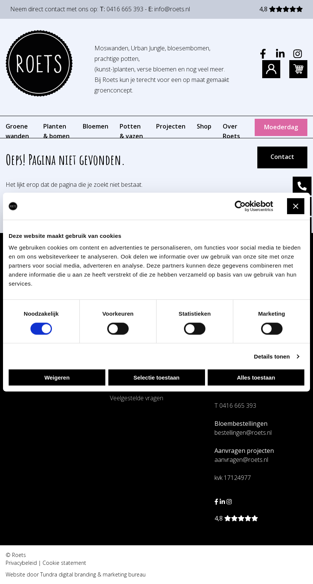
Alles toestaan (256, 377)
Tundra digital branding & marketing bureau (93, 574)
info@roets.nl (172, 9)
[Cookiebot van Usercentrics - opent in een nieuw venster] (240, 206)
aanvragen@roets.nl (241, 459)
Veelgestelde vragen (136, 398)
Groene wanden (17, 131)
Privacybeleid (21, 562)
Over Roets (231, 131)
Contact (282, 157)
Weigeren (57, 377)
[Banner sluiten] (295, 206)
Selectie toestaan (157, 377)
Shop (204, 126)
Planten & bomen (56, 131)
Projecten (170, 126)
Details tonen (272, 356)
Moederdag (281, 127)
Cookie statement (64, 562)
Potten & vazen (131, 131)
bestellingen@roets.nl (243, 432)
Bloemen (95, 126)
